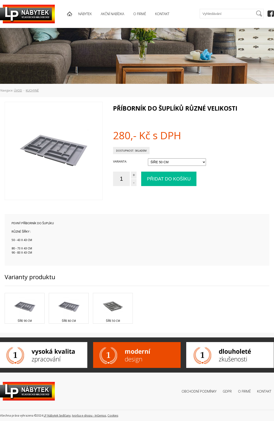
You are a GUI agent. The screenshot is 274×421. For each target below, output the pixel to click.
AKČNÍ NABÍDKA (112, 13)
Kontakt (264, 391)
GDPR (227, 391)
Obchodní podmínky (199, 391)
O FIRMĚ (139, 13)
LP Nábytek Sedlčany (57, 416)
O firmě (244, 391)
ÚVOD (18, 90)
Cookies (113, 416)
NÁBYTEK (85, 13)
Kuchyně (32, 90)
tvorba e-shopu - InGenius (89, 416)
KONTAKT (162, 13)
